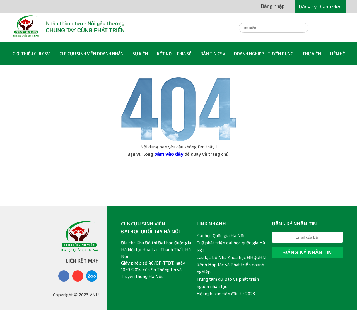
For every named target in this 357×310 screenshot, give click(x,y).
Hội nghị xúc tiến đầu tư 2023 (226, 293)
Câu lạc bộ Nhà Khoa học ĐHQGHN (231, 257)
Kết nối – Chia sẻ (174, 53)
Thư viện (311, 53)
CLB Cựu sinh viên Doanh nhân (91, 53)
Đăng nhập (273, 6)
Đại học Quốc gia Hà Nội (220, 235)
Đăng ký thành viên (320, 6)
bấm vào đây (169, 154)
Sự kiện (140, 53)
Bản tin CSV (213, 53)
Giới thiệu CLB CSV (31, 53)
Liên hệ (337, 53)
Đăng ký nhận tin (307, 252)
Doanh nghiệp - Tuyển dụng (263, 53)
